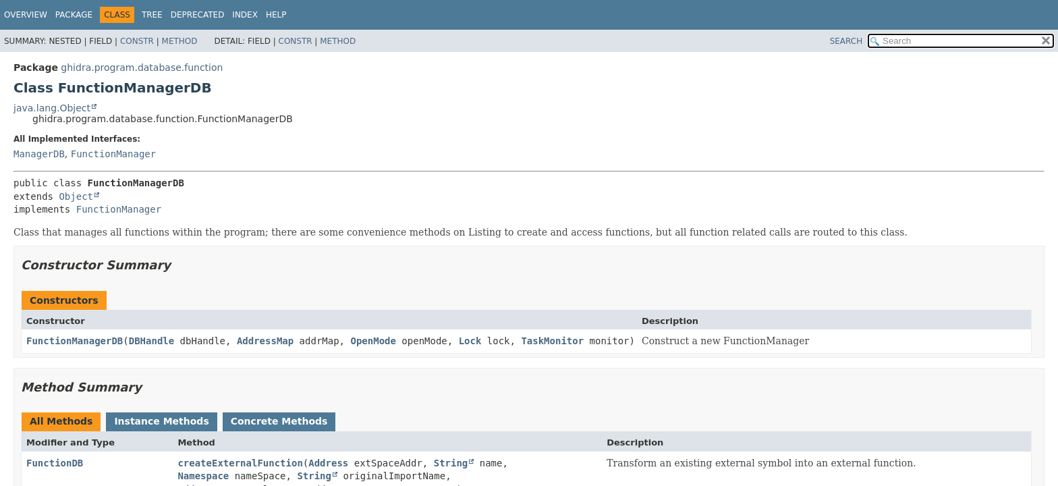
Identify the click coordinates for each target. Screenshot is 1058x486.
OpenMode (372, 340)
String (451, 463)
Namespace (203, 475)
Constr (137, 41)
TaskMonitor (552, 340)
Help (276, 15)
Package (73, 15)
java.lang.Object (51, 108)
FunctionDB (54, 463)
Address (328, 463)
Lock (470, 340)
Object (76, 196)
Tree (152, 15)
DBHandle (151, 340)
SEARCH (846, 41)
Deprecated (198, 15)
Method (180, 41)
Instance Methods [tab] (161, 421)
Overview (25, 15)
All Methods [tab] (61, 421)
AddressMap (265, 340)
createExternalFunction (239, 463)
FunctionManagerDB (74, 340)
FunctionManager (113, 153)
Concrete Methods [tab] (279, 421)
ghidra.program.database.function (142, 67)
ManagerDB (39, 153)
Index (245, 15)
